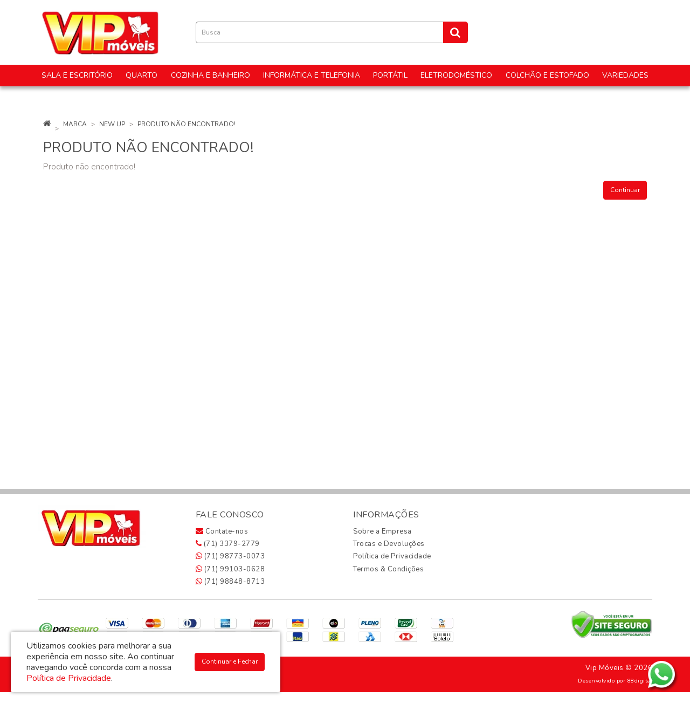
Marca (75, 124)
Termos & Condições (388, 569)
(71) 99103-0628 (230, 569)
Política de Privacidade (392, 556)
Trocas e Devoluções (389, 544)
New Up (112, 124)
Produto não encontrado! (186, 124)
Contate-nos (222, 531)
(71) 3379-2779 (228, 544)
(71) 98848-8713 (230, 581)
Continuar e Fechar (230, 661)
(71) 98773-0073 (230, 556)
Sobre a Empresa (382, 531)
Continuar (625, 190)
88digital (640, 681)
